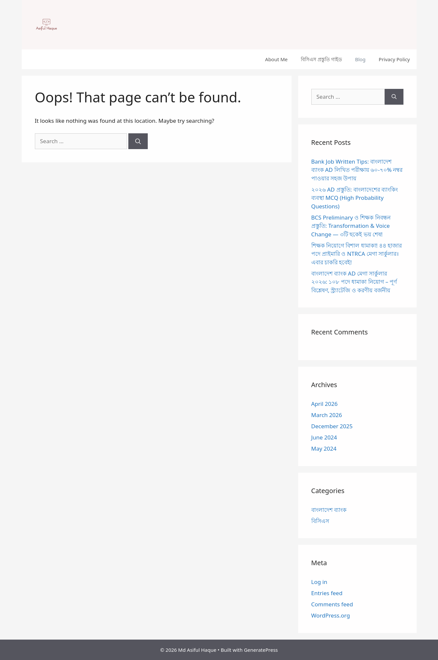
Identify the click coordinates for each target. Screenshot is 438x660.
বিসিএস (320, 521)
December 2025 (332, 426)
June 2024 (324, 437)
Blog (360, 59)
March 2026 (326, 415)
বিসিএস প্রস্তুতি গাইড (321, 59)
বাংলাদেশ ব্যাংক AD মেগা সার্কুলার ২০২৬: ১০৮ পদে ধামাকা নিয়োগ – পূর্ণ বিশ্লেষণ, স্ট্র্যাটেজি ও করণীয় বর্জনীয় (354, 282)
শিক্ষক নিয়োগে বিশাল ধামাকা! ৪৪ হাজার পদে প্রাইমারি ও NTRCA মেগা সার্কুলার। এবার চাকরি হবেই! (356, 254)
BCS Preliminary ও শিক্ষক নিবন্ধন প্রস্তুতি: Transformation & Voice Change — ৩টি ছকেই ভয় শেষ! (351, 226)
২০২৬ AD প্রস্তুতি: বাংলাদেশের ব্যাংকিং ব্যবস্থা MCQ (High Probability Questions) (354, 198)
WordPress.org (330, 615)
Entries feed (327, 593)
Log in (319, 582)
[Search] (138, 141)
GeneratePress (261, 650)
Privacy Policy (394, 59)
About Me (276, 59)
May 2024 (324, 448)
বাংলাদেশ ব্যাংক (329, 510)
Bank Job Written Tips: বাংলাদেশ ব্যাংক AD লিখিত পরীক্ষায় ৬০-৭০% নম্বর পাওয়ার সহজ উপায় (357, 170)
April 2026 (324, 404)
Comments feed (332, 604)
